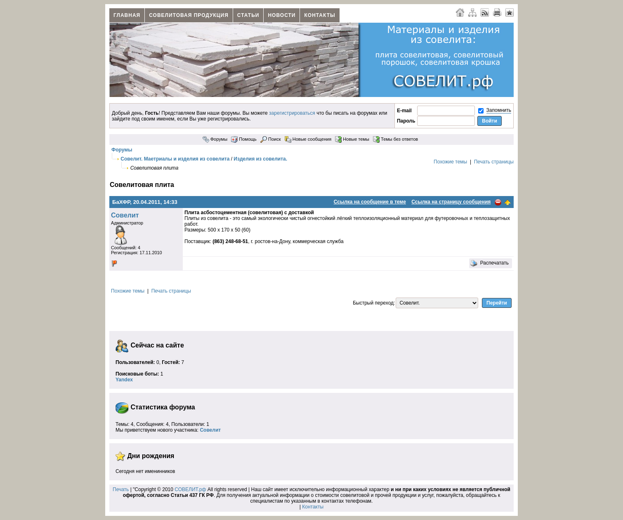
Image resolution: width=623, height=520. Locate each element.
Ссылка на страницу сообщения (451, 202)
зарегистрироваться (292, 113)
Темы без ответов (395, 139)
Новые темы (352, 139)
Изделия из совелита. (260, 159)
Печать (121, 489)
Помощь (244, 139)
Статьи (248, 15)
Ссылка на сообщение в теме (370, 202)
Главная (126, 15)
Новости (281, 15)
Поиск (270, 139)
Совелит (125, 215)
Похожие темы (450, 162)
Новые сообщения (308, 139)
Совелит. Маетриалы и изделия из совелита (174, 159)
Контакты (319, 15)
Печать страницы (494, 162)
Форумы (215, 139)
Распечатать (489, 263)
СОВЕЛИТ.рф (190, 489)
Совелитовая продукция (189, 15)
